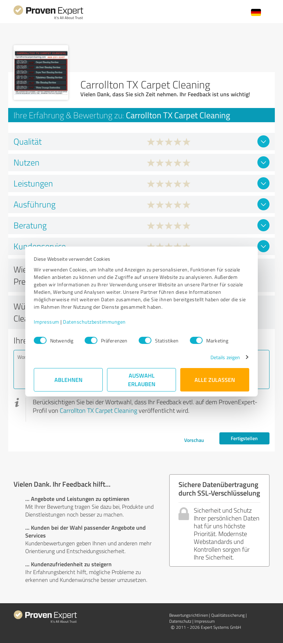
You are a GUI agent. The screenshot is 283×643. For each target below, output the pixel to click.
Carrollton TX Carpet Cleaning (98, 410)
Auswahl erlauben (141, 379)
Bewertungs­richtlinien (188, 615)
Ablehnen (68, 379)
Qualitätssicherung (228, 615)
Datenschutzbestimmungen (94, 321)
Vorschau (194, 440)
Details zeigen (225, 357)
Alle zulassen (214, 379)
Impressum (46, 321)
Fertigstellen (244, 438)
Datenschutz (180, 621)
